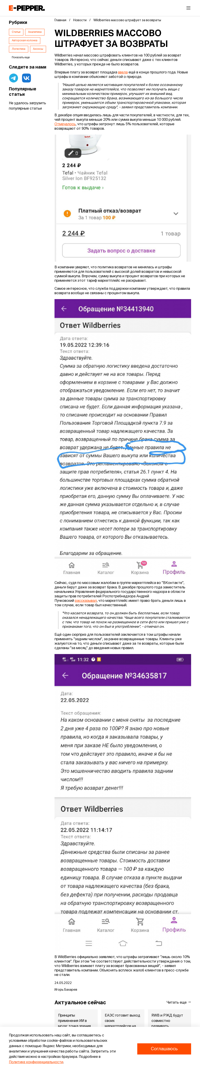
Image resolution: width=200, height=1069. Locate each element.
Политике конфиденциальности (36, 1062)
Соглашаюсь (164, 1049)
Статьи (16, 32)
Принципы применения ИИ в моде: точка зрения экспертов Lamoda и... (74, 1026)
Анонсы (38, 49)
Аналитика (35, 32)
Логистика (18, 49)
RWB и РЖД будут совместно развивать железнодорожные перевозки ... (168, 1026)
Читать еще (179, 1002)
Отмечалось (65, 124)
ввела (123, 72)
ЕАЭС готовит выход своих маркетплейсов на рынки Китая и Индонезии (122, 1026)
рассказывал (86, 601)
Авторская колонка (24, 40)
